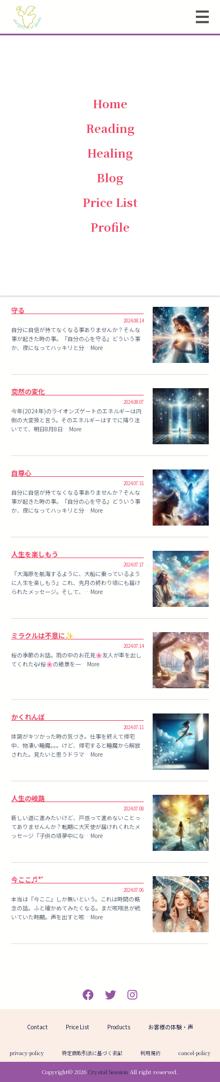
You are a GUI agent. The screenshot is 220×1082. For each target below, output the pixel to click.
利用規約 (150, 1053)
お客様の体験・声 (170, 1027)
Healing (110, 153)
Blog (110, 177)
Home (110, 103)
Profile (110, 227)
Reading (110, 128)
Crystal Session (108, 1071)
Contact (37, 1027)
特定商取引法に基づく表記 (92, 1053)
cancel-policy (194, 1053)
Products (118, 1027)
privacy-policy (27, 1053)
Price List (110, 202)
